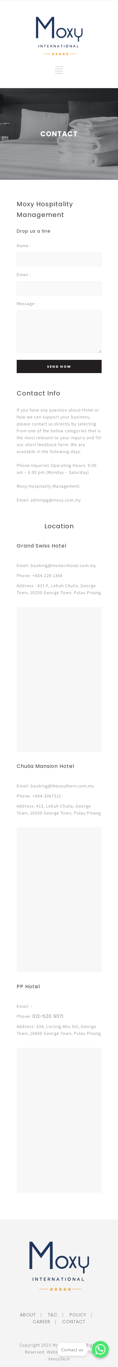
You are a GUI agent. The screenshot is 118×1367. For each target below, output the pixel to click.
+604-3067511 (46, 796)
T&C (50, 1315)
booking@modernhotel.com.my (63, 565)
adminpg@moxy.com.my (56, 500)
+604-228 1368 (47, 575)
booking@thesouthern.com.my (62, 786)
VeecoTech (59, 1359)
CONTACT (71, 1322)
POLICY (75, 1315)
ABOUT (28, 1315)
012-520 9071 (48, 1016)
